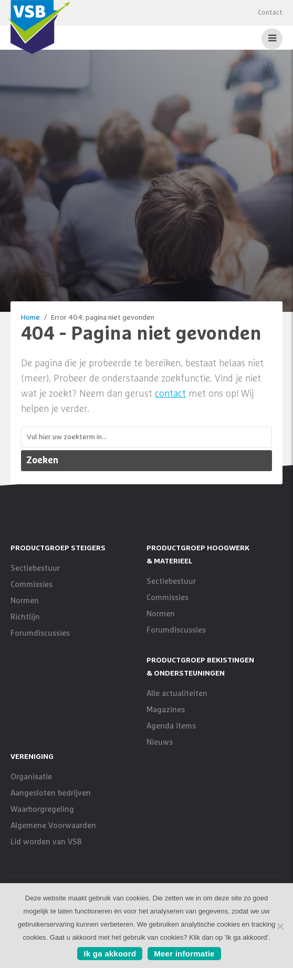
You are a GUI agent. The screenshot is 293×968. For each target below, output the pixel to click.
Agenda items (171, 726)
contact (170, 394)
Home (30, 317)
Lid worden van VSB (46, 842)
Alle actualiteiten (176, 694)
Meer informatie (184, 953)
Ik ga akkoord (109, 953)
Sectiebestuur (35, 568)
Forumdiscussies (40, 633)
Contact (270, 12)
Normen (25, 601)
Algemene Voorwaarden (53, 826)
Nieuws (159, 742)
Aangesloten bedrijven (51, 793)
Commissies (32, 585)
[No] (280, 926)
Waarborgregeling (42, 809)
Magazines (165, 710)
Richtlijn (25, 617)
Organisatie (31, 777)
